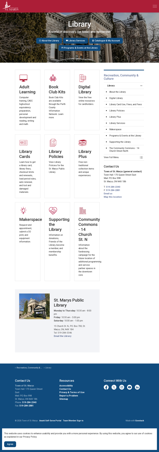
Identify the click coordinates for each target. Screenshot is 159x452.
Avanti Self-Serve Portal (50, 420)
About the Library (49, 40)
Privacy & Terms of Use (71, 392)
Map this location (113, 197)
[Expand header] (155, 6)
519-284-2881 (113, 190)
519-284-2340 (113, 187)
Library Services (75, 40)
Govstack (139, 420)
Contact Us (65, 389)
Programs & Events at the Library (79, 48)
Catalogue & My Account (106, 40)
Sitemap (63, 399)
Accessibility (66, 385)
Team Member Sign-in (73, 420)
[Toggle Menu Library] (141, 157)
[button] (121, 157)
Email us (108, 193)
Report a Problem (68, 395)
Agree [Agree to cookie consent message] (10, 444)
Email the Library (62, 336)
